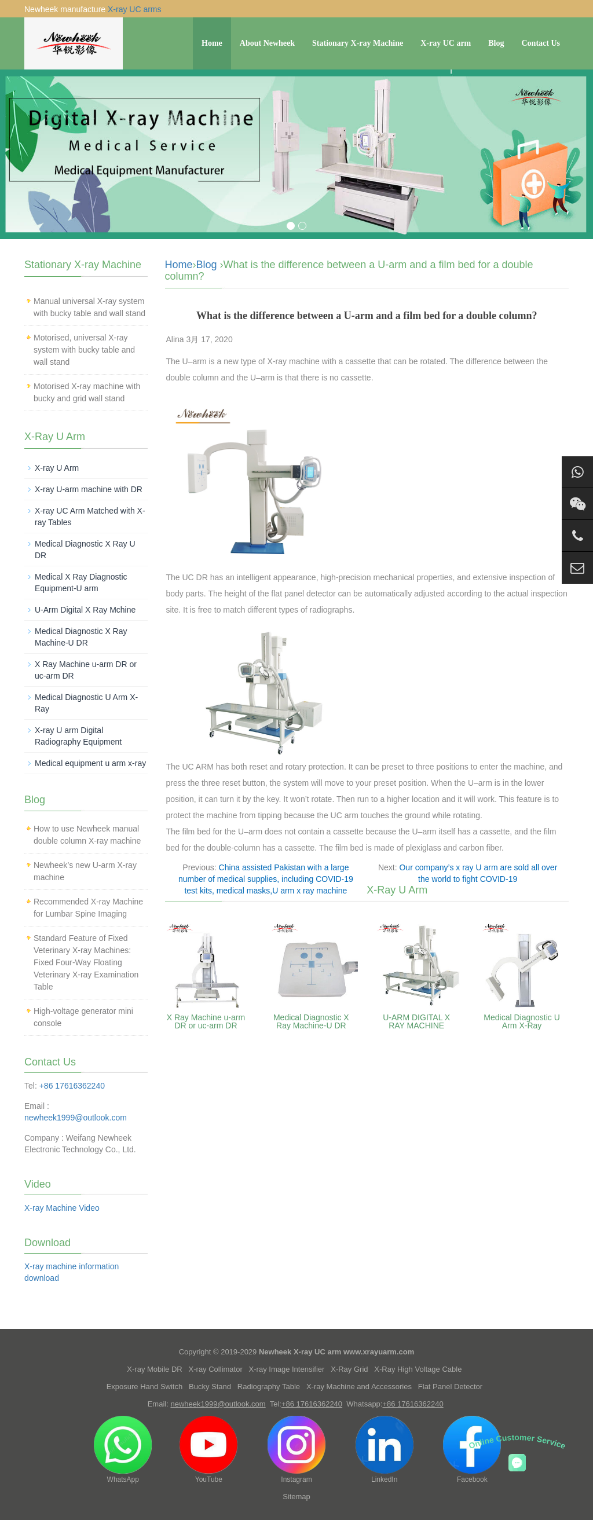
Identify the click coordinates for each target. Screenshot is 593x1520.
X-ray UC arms (135, 9)
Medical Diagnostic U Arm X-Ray (522, 1021)
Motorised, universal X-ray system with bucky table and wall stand (84, 350)
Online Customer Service (518, 1442)
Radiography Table (268, 1386)
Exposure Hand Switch (145, 1386)
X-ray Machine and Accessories (359, 1386)
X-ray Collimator (216, 1369)
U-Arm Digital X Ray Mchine (85, 609)
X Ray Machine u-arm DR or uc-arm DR (206, 1021)
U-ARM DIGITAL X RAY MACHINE (416, 1021)
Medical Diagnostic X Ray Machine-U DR (311, 1021)
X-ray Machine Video (62, 1208)
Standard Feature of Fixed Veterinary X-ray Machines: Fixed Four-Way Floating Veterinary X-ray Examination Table (86, 962)
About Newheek (267, 43)
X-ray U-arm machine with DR (88, 489)
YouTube (208, 1450)
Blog (496, 43)
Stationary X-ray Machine (357, 43)
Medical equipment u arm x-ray (90, 763)
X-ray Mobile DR (154, 1369)
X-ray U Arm (57, 468)
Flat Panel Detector (450, 1386)
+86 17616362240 (72, 1085)
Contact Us (541, 43)
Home (212, 43)
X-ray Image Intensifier (287, 1369)
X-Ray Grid (349, 1369)
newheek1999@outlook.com (75, 1117)
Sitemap (296, 1496)
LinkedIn (384, 1450)
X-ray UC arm (445, 43)
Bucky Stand (210, 1386)
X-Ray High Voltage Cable (418, 1369)
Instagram (296, 1450)
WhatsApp (123, 1450)
